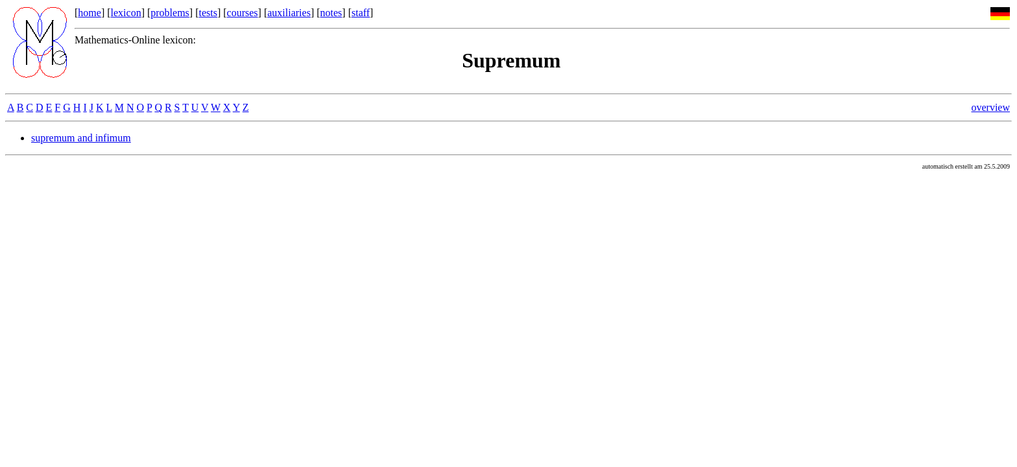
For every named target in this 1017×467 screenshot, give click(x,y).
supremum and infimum (81, 137)
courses (242, 12)
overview (990, 107)
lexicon (126, 12)
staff (361, 12)
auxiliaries (289, 12)
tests (207, 12)
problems (169, 12)
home (89, 12)
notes (331, 12)
